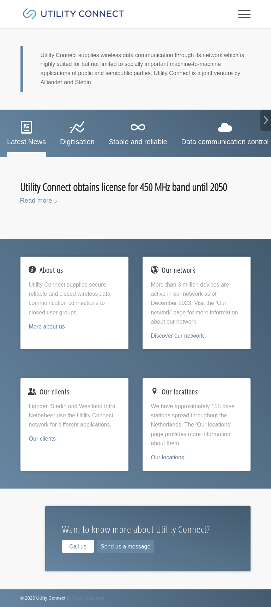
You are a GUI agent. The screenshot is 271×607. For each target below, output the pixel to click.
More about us (47, 327)
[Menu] (241, 14)
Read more (39, 200)
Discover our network (177, 336)
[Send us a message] (125, 546)
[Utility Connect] (73, 14)
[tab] (26, 136)
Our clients (42, 439)
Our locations (167, 457)
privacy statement (86, 598)
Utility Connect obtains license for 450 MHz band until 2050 (123, 187)
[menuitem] (241, 14)
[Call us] (78, 546)
